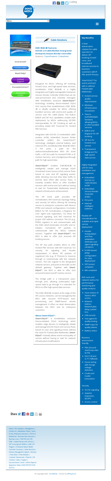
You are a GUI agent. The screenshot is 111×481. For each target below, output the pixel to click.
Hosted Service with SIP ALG (23, 442)
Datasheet (64, 56)
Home (11, 429)
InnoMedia (53, 474)
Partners (33, 452)
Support (24, 460)
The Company (19, 429)
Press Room (14, 455)
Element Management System (19, 452)
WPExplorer (71, 474)
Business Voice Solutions (26, 436)
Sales (18, 460)
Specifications (51, 56)
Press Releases (23, 455)
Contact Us (12, 431)
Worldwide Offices (24, 431)
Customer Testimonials (16, 457)
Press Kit (28, 457)
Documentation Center (17, 462)
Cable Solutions (29, 449)
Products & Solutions (21, 434)
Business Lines (14, 439)
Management (29, 429)
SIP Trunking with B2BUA (18, 444)
